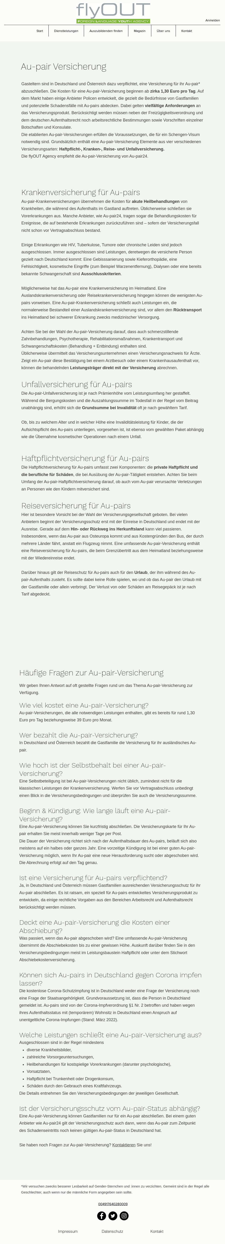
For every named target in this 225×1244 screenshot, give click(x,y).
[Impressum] (68, 1231)
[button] (66, 31)
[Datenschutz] (112, 1231)
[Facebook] (101, 1215)
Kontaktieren (123, 1145)
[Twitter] (112, 1215)
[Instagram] (124, 1215)
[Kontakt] (157, 1231)
